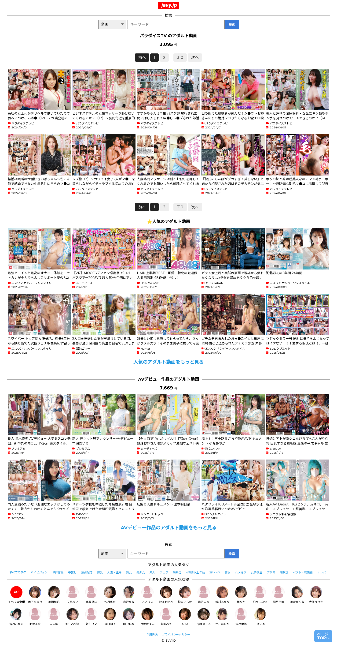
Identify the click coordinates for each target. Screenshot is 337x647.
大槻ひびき (316, 595)
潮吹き (284, 572)
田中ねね (129, 617)
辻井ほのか (222, 617)
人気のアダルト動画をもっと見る (168, 362)
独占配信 (86, 572)
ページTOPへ (323, 636)
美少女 (140, 572)
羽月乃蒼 (278, 595)
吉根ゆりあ (204, 617)
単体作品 (57, 572)
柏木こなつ (260, 595)
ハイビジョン (39, 572)
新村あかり (222, 595)
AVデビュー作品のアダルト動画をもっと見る (168, 527)
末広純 (54, 617)
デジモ (271, 572)
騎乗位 (177, 572)
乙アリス (147, 595)
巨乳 (100, 572)
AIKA (185, 617)
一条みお (260, 617)
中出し (72, 572)
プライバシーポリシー (176, 634)
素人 (152, 572)
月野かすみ (147, 617)
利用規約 (152, 634)
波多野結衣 (166, 595)
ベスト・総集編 (303, 572)
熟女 (129, 572)
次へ (195, 57)
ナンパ (321, 572)
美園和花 (54, 595)
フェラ (164, 572)
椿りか (241, 595)
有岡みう (166, 617)
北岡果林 (91, 595)
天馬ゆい (72, 595)
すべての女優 (16, 595)
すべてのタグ (17, 572)
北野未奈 (35, 617)
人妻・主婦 (114, 572)
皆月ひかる (16, 617)
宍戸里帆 (241, 617)
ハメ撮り (240, 572)
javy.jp (169, 5)
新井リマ (91, 617)
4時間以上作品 (195, 572)
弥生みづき (73, 617)
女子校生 (256, 572)
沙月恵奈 (110, 595)
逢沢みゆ (204, 595)
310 (180, 57)
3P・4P (214, 572)
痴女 (227, 572)
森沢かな (129, 595)
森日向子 (110, 617)
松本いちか (185, 595)
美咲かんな (297, 595)
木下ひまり (35, 595)
